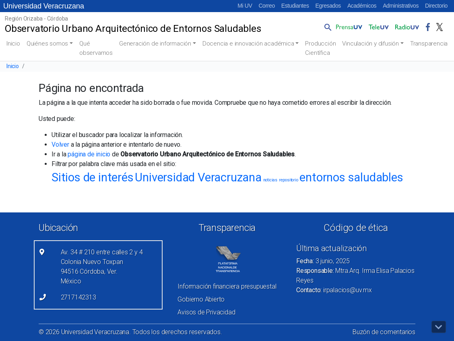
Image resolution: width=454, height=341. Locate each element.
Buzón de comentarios (384, 332)
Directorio (436, 5)
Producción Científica (320, 48)
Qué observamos (96, 48)
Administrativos (401, 5)
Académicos (361, 5)
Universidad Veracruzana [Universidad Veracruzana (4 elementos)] (198, 177)
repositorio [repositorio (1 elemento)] (288, 180)
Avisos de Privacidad (206, 312)
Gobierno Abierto (201, 299)
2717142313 (78, 297)
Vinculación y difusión (370, 43)
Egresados (328, 5)
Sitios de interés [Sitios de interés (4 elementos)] (93, 177)
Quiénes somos (47, 43)
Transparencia (429, 43)
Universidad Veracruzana (43, 6)
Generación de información (155, 43)
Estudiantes (295, 5)
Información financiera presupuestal (226, 286)
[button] (326, 27)
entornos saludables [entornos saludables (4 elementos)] (351, 177)
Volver (60, 144)
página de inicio (89, 154)
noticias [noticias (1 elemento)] (270, 180)
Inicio (13, 43)
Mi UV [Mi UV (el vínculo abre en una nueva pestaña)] (244, 5)
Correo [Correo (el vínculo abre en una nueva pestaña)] (266, 5)
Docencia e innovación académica (248, 43)
